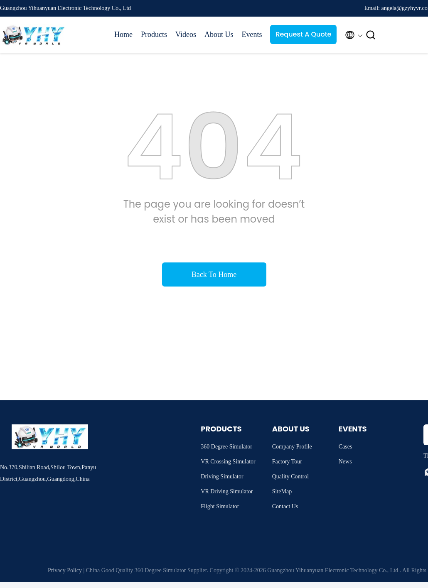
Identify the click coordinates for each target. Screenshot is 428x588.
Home (123, 34)
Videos (185, 34)
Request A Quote (303, 34)
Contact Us (285, 506)
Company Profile (292, 446)
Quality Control (290, 476)
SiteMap (282, 491)
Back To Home (214, 274)
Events (251, 34)
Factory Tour (287, 461)
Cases (345, 446)
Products (154, 34)
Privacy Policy (65, 570)
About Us (219, 34)
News (345, 461)
